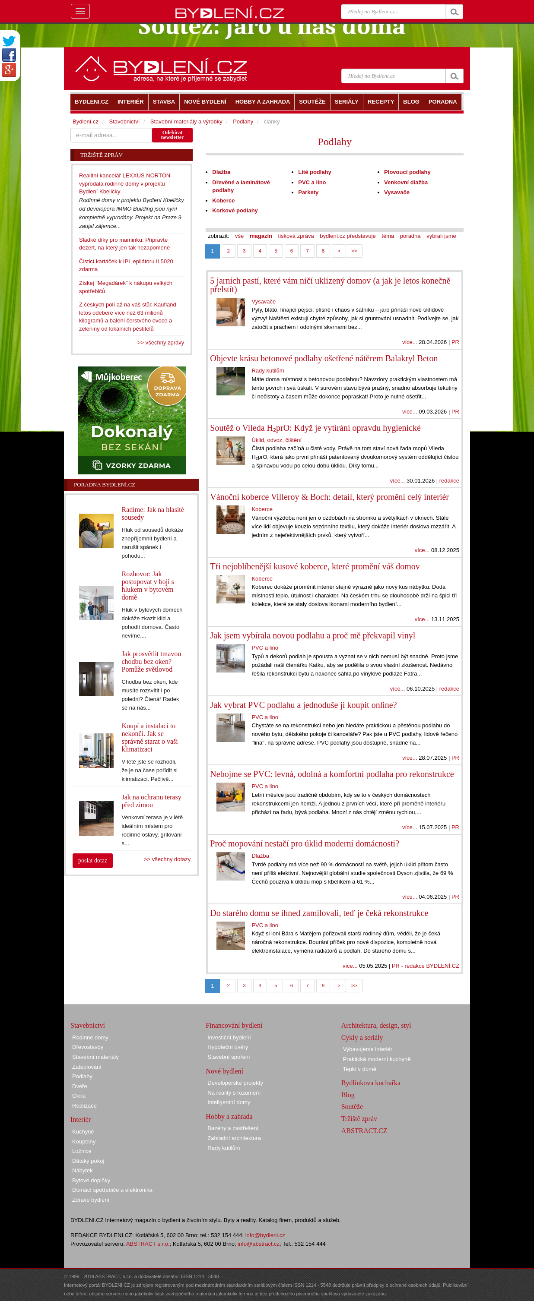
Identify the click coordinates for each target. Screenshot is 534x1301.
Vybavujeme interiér (367, 1049)
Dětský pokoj (88, 1161)
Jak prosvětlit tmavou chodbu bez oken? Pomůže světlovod (151, 661)
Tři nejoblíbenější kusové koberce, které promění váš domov (315, 566)
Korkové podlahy (234, 210)
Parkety (308, 192)
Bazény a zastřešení (232, 1128)
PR (455, 342)
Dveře (79, 1086)
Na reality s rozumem (234, 1092)
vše (239, 236)
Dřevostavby (87, 1047)
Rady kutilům (267, 370)
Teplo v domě (359, 1069)
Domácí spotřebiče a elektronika (112, 1190)
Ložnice (82, 1151)
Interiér (80, 1119)
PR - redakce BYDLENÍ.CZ (425, 966)
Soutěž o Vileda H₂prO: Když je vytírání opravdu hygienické (315, 428)
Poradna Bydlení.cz (104, 484)
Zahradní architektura (234, 1138)
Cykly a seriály (362, 1037)
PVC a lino (312, 182)
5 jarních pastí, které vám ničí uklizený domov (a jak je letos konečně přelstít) (330, 285)
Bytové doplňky (91, 1180)
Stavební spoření (228, 1057)
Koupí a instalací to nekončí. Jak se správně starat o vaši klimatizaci (150, 737)
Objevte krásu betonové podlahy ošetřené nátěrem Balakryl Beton (324, 358)
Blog (348, 1095)
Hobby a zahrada (229, 1116)
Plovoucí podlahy (407, 172)
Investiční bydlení (229, 1037)
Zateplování (87, 1067)
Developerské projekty (235, 1083)
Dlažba (221, 172)
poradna (410, 236)
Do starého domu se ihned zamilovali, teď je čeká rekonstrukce (319, 913)
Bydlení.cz (86, 121)
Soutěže (352, 1106)
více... (409, 342)
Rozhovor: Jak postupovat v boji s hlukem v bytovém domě (148, 585)
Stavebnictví (124, 121)
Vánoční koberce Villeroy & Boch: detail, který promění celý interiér (329, 497)
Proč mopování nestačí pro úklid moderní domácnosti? (304, 843)
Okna (79, 1096)
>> (354, 250)
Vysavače (397, 192)
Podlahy (335, 141)
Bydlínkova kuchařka (370, 1082)
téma (387, 236)
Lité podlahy (314, 172)
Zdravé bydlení (90, 1200)
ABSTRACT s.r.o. (148, 1244)
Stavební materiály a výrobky (186, 121)
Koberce (223, 200)
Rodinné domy (90, 1037)
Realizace (84, 1105)
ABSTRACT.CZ (364, 1130)
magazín (261, 236)
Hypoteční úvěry (227, 1047)
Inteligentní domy (228, 1102)
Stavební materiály (95, 1057)
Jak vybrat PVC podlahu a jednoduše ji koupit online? (303, 705)
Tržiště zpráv (359, 1118)
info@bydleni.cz (265, 1235)
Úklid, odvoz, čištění (276, 440)
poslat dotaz (92, 860)
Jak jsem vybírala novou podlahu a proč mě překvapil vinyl (312, 635)
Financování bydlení (234, 1025)
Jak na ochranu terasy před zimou (151, 800)
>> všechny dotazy (167, 859)
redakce (449, 480)
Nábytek (82, 1170)
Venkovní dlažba (406, 182)
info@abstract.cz (259, 1244)
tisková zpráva (296, 236)
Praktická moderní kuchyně (377, 1059)
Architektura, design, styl (376, 1025)
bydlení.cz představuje (347, 236)
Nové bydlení (224, 1071)
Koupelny (83, 1141)
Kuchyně (83, 1131)
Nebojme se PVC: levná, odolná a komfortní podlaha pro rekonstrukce (332, 774)
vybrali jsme (441, 236)
